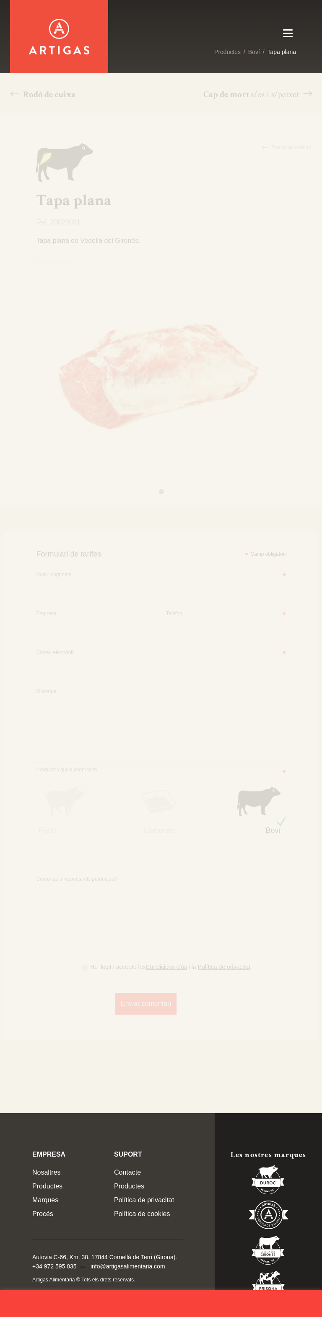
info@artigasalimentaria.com (128, 1266)
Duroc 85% (268, 1181)
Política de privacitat (144, 1200)
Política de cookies (142, 1213)
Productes (227, 52)
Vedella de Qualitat (268, 1216)
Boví (254, 52)
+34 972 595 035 (54, 1266)
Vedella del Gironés (268, 1252)
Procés (42, 1213)
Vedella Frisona (268, 1287)
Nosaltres (46, 1172)
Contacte (127, 1172)
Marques (45, 1200)
